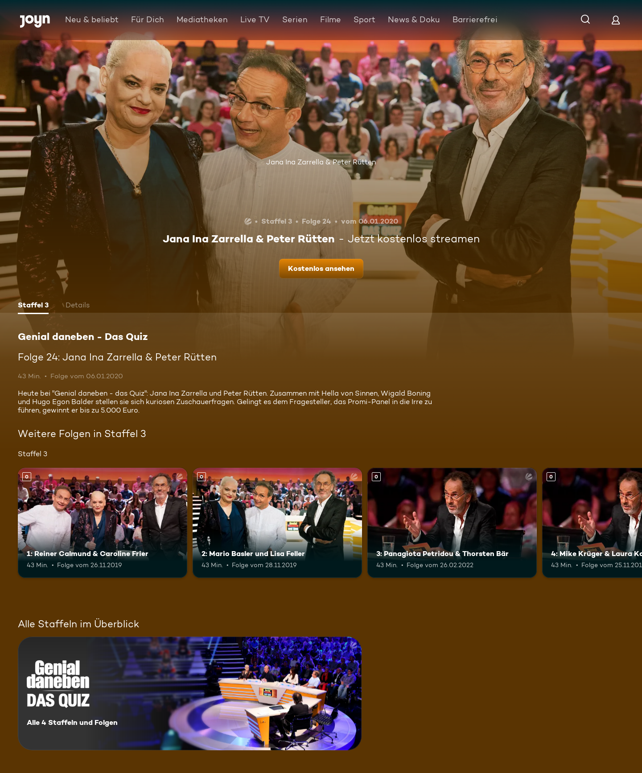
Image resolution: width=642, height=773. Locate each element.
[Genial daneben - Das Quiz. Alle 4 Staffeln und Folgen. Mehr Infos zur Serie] (190, 693)
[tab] (33, 306)
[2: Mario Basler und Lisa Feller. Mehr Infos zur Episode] (277, 523)
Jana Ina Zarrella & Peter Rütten (321, 162)
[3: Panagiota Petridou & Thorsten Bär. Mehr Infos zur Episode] (452, 523)
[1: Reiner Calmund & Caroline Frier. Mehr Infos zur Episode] (102, 523)
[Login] (616, 20)
